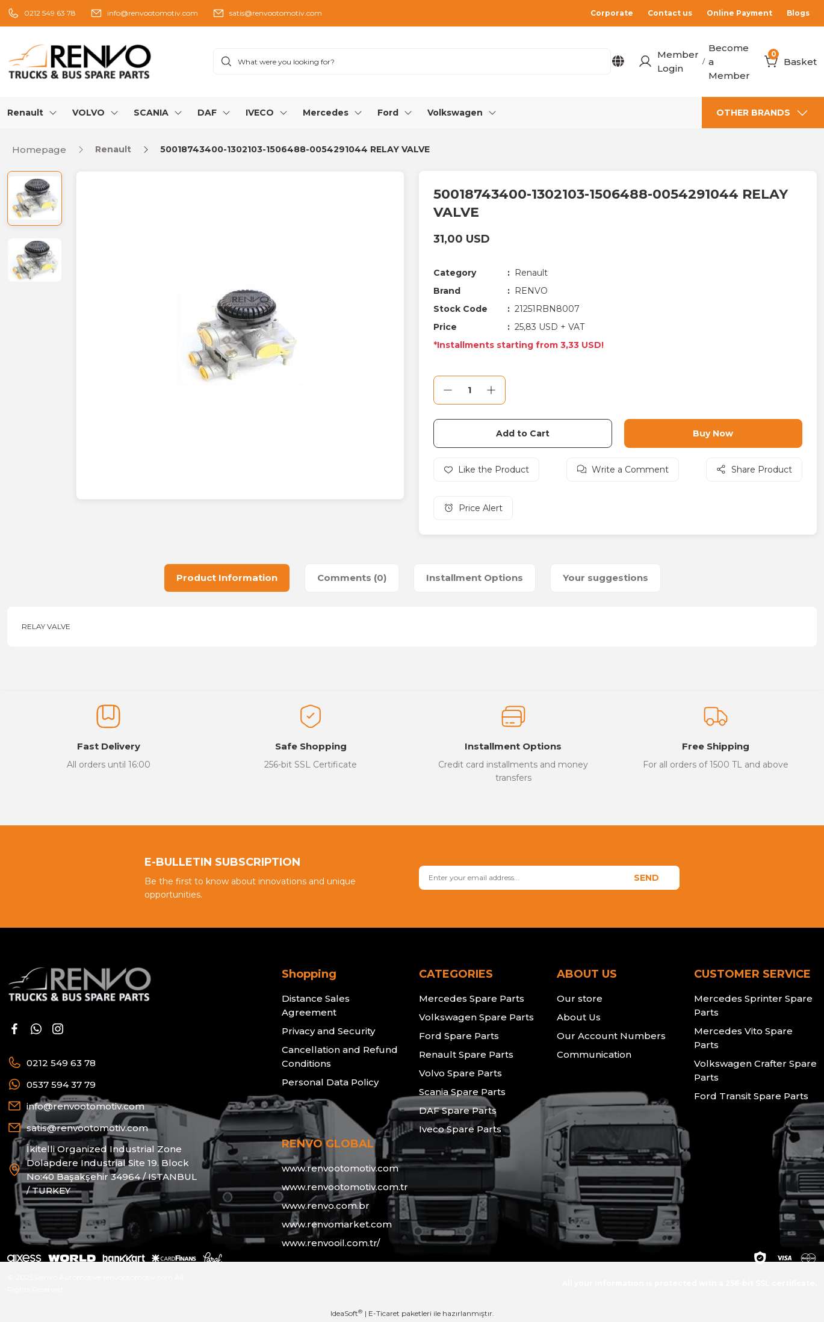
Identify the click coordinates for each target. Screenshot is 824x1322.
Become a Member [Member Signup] (729, 61)
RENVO (531, 290)
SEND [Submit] (646, 877)
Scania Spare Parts (462, 1091)
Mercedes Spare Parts (471, 998)
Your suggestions (605, 577)
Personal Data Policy (330, 1082)
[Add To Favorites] (486, 470)
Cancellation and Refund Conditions (340, 1056)
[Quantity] (469, 390)
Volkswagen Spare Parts (476, 1017)
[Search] (412, 61)
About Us (579, 1017)
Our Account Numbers (611, 1035)
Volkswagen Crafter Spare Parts (755, 1070)
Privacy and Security (328, 1031)
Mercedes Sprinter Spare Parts (753, 1005)
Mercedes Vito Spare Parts (743, 1037)
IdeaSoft (346, 1313)
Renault (531, 272)
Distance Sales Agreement (316, 1005)
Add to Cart (523, 433)
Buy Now (713, 433)
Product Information (226, 577)
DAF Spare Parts (458, 1110)
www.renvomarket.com (337, 1224)
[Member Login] (645, 61)
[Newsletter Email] (549, 878)
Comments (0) (351, 577)
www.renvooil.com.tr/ (331, 1243)
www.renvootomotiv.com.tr (345, 1187)
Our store (580, 998)
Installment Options (474, 577)
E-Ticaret (384, 1313)
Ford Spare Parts (459, 1035)
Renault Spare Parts (466, 1054)
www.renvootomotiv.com (340, 1168)
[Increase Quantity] (491, 390)
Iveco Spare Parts (460, 1129)
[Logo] (103, 61)
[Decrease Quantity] (447, 390)
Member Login (678, 61)
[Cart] (771, 61)
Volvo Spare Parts (460, 1073)
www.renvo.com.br (326, 1205)
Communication (594, 1054)
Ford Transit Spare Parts (751, 1096)
